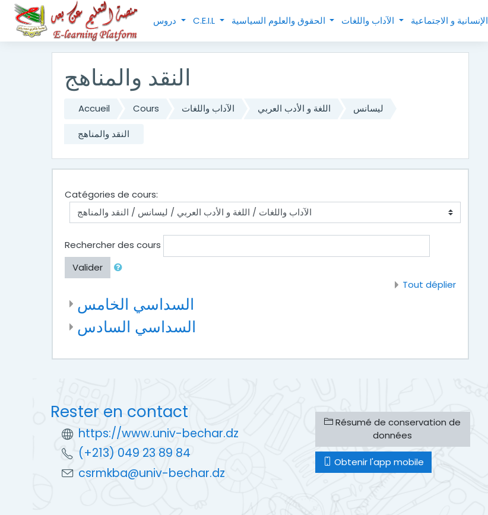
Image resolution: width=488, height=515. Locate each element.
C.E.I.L (205, 20)
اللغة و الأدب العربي (294, 108)
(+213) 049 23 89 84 (134, 453)
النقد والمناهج (103, 134)
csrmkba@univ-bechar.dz (151, 473)
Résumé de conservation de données (392, 429)
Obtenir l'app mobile (373, 462)
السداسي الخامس (135, 304)
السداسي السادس (136, 327)
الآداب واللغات (369, 20)
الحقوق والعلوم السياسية (280, 20)
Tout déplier (429, 284)
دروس (166, 20)
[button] (120, 267)
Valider (87, 267)
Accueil (94, 108)
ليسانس (368, 108)
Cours (146, 108)
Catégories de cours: (111, 194)
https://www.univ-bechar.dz (158, 433)
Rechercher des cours (113, 245)
